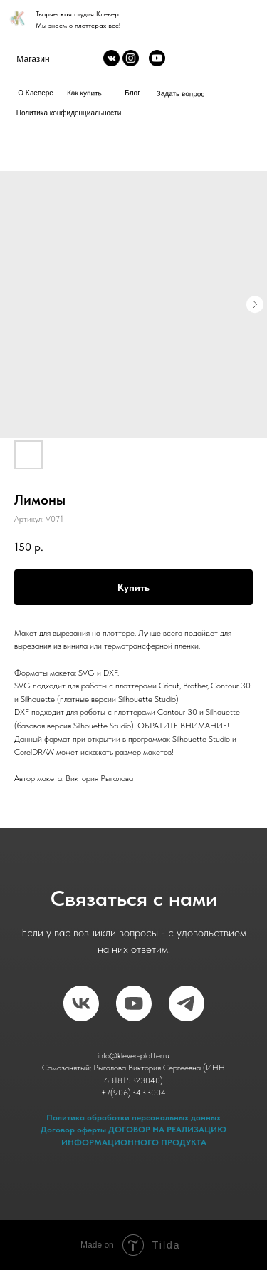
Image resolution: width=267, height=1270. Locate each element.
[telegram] (186, 1003)
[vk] (81, 1003)
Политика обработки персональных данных (133, 1117)
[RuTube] (134, 1003)
